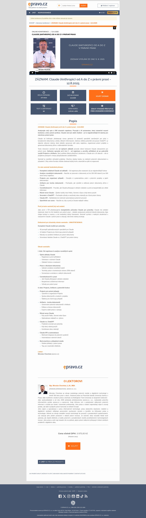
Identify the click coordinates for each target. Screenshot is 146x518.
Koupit (74, 446)
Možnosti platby (47, 473)
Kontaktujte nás (80, 473)
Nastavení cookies (82, 491)
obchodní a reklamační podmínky (63, 473)
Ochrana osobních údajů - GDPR (67, 491)
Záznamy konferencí (43, 23)
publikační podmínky (80, 487)
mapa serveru (39, 487)
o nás (47, 487)
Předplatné (112, 13)
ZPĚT (34, 13)
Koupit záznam (102, 94)
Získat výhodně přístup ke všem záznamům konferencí (102, 108)
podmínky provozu (61, 487)
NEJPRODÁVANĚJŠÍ (44, 13)
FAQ (88, 487)
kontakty (70, 487)
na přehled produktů (52, 462)
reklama (53, 487)
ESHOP (31, 23)
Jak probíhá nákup (35, 473)
